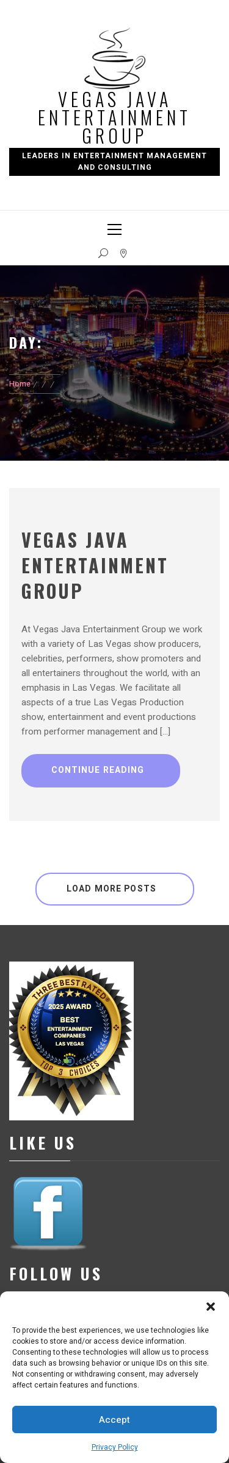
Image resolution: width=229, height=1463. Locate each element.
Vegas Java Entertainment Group (114, 117)
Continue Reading (98, 770)
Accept (114, 1419)
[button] (211, 1307)
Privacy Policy (115, 1447)
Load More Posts (111, 888)
